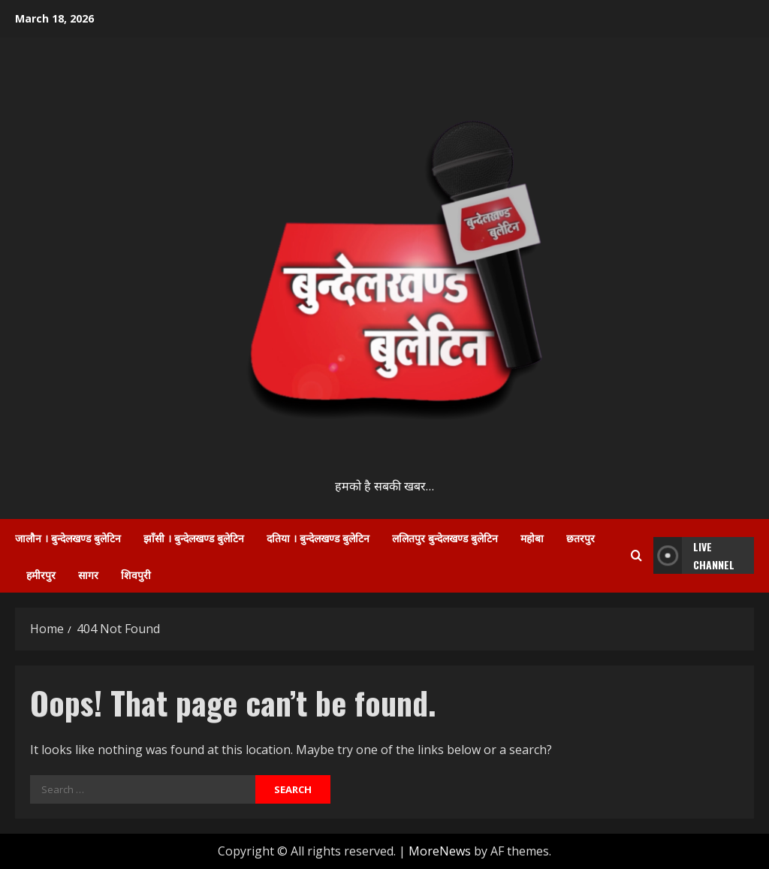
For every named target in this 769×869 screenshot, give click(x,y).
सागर (88, 574)
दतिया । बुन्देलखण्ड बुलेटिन (318, 537)
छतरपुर (580, 537)
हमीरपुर (41, 574)
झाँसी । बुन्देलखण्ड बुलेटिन (193, 537)
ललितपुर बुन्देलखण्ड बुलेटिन (445, 537)
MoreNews (440, 851)
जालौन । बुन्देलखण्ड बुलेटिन (68, 537)
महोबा (532, 537)
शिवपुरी (136, 574)
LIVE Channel (693, 555)
